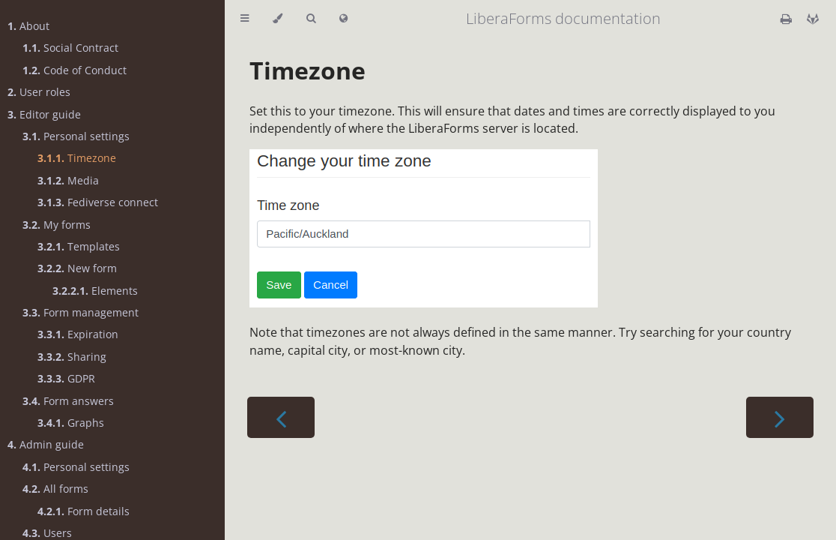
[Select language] (343, 19)
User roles (38, 92)
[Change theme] (277, 19)
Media (68, 180)
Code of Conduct (74, 70)
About (28, 26)
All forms (55, 489)
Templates (78, 246)
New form (77, 268)
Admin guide (45, 444)
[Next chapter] (780, 417)
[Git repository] (813, 18)
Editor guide (44, 114)
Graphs (70, 423)
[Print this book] (788, 18)
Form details (83, 511)
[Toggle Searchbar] (310, 19)
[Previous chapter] (281, 417)
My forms (56, 225)
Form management (80, 312)
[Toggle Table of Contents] (244, 19)
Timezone (76, 158)
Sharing (71, 357)
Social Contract (70, 47)
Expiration (77, 334)
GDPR (66, 378)
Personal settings (76, 136)
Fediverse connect (97, 202)
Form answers (68, 401)
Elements (95, 291)
